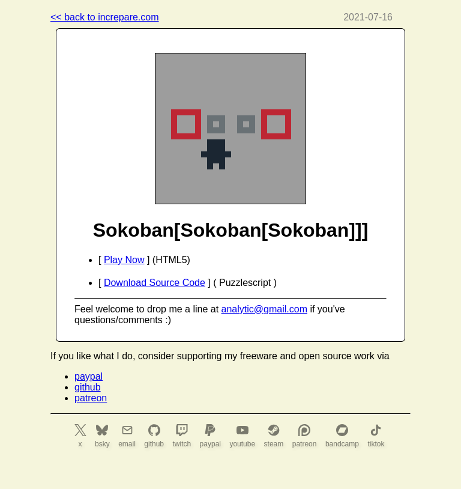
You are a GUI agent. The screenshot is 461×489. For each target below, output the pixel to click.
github (87, 387)
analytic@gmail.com (264, 309)
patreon (90, 398)
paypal (88, 376)
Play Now (124, 260)
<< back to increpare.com (104, 17)
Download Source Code (154, 283)
